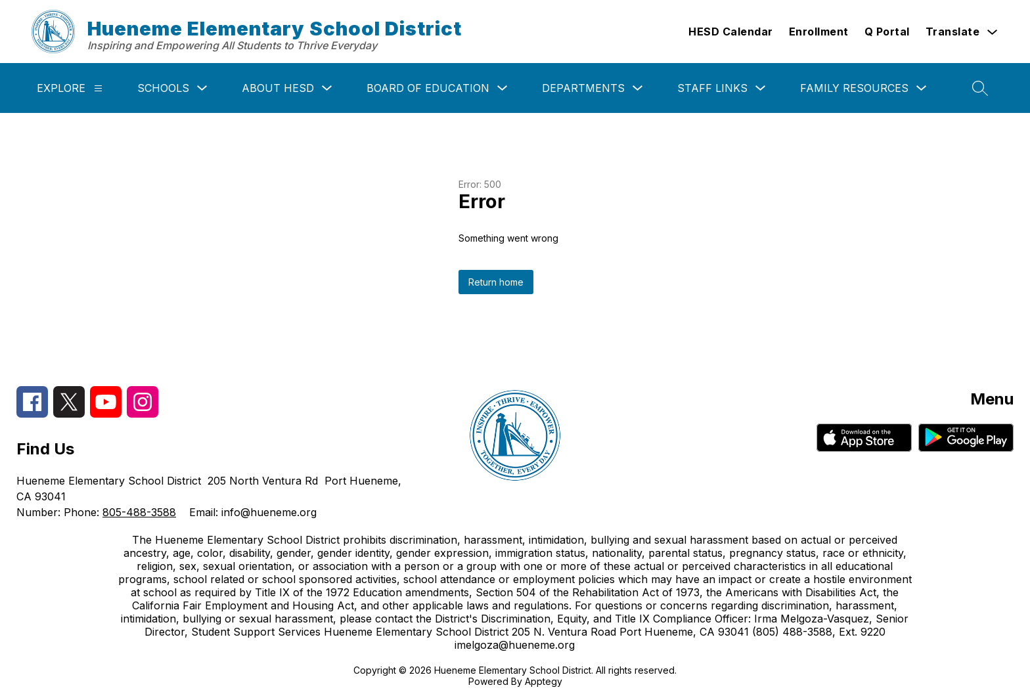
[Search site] (980, 88)
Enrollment (819, 31)
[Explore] (98, 88)
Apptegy (543, 681)
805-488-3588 (139, 512)
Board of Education (428, 88)
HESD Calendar (730, 31)
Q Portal (887, 31)
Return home (496, 282)
